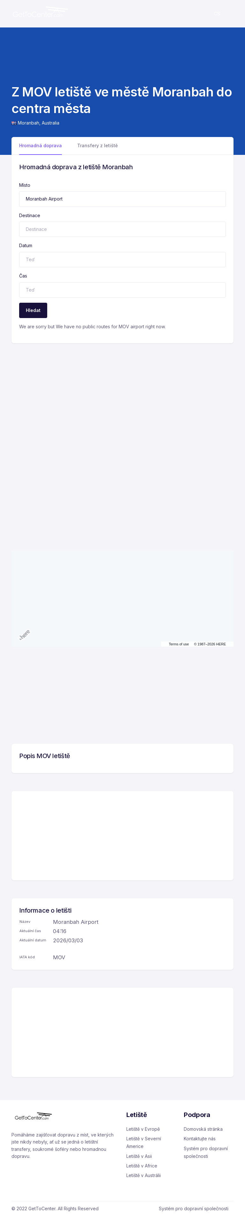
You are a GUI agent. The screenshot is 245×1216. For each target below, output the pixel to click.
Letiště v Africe (141, 1165)
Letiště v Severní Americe (143, 1142)
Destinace (29, 215)
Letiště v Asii (139, 1156)
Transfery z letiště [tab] (97, 145)
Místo (24, 185)
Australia (50, 122)
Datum (25, 245)
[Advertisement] (122, 391)
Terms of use (179, 644)
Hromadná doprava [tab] (40, 145)
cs (217, 13)
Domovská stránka (203, 1129)
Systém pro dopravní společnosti (206, 1152)
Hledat (33, 310)
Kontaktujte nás (200, 1138)
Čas (23, 275)
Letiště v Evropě (143, 1129)
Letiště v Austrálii (143, 1175)
